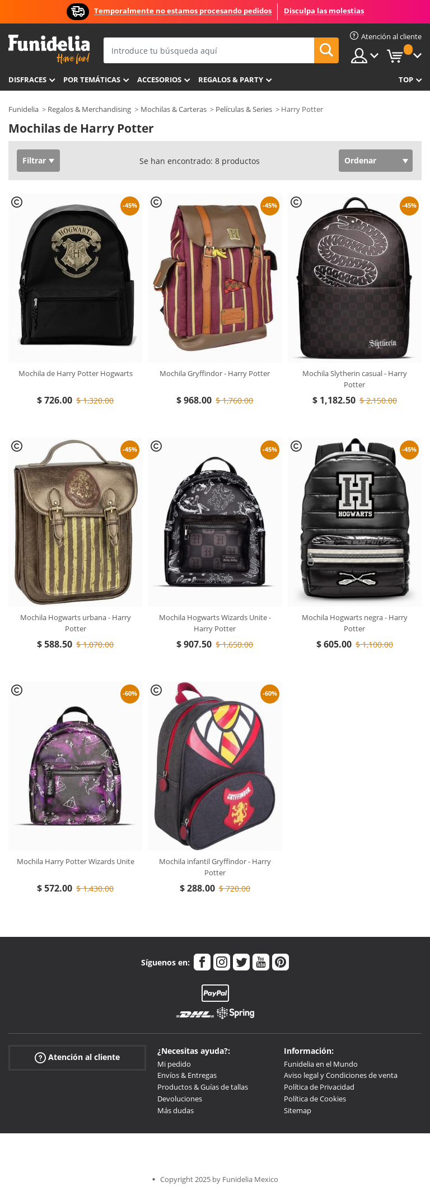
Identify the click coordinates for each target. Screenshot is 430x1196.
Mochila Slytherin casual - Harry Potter (354, 379)
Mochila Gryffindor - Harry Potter (215, 373)
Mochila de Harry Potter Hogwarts (75, 373)
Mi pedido (174, 1064)
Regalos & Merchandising (89, 109)
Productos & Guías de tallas (202, 1087)
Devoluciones (179, 1099)
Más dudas (175, 1110)
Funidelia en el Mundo (321, 1064)
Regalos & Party (230, 79)
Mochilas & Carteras (174, 109)
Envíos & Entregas (187, 1075)
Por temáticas (91, 79)
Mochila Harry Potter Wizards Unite (75, 861)
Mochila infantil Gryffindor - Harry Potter (215, 867)
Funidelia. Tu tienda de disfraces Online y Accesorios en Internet (49, 49)
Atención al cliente (77, 1057)
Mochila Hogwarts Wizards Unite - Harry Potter (215, 623)
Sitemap (297, 1110)
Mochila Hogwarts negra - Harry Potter (355, 623)
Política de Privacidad (319, 1087)
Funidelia (23, 109)
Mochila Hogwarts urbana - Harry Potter (75, 623)
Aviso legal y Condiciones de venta (341, 1075)
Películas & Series (244, 109)
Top (406, 79)
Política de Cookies (315, 1099)
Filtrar (34, 160)
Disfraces (27, 79)
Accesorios (159, 79)
